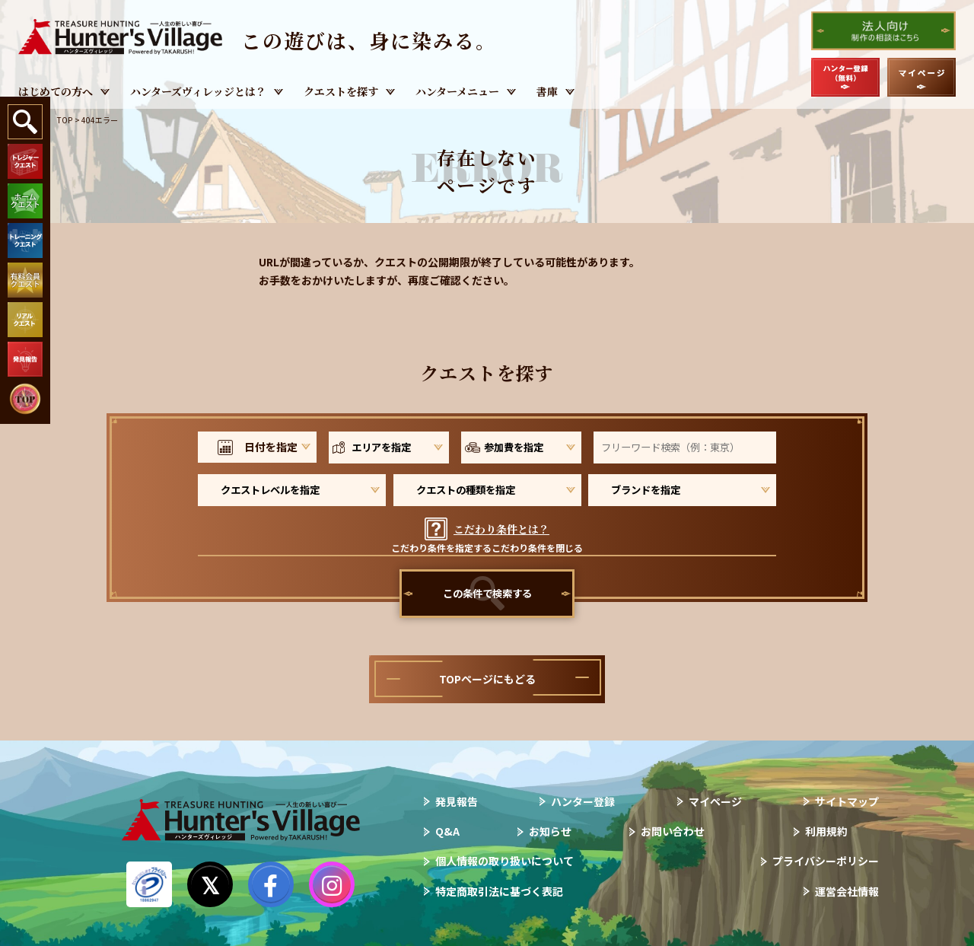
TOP (64, 120)
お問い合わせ (673, 831)
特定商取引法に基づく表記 (499, 891)
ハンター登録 (583, 801)
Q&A (447, 831)
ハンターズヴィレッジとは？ (198, 91)
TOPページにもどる (487, 678)
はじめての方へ (55, 91)
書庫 (547, 91)
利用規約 (826, 831)
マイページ (715, 801)
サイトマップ (847, 801)
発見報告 (456, 801)
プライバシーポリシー (825, 860)
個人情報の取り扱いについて (504, 860)
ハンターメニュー (457, 91)
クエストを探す (341, 91)
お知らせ (550, 831)
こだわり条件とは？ (501, 529)
